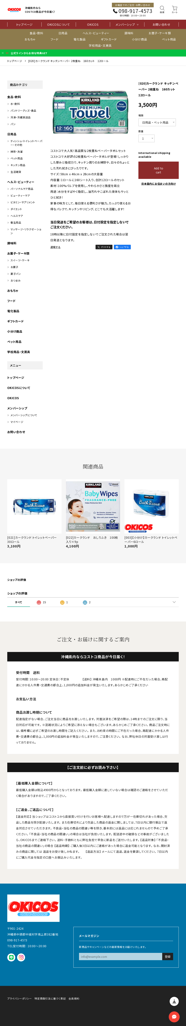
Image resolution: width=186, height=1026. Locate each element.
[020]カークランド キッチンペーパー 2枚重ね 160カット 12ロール (68, 61)
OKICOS (93, 24)
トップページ (24, 24)
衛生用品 (16, 222)
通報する (55, 247)
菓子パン (16, 274)
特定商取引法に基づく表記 (50, 998)
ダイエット (16, 209)
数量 (140, 131)
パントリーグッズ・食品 (23, 110)
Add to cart (158, 170)
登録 (168, 956)
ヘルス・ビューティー (96, 33)
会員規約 (73, 998)
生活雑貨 (16, 172)
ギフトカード (109, 39)
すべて (18, 602)
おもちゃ (30, 39)
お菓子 (14, 267)
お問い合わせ (161, 24)
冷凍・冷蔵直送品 (21, 117)
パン (13, 124)
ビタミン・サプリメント (23, 202)
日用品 (63, 33)
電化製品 (80, 39)
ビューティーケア (20, 195)
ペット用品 (169, 39)
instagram (21, 957)
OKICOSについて (58, 24)
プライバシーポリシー (19, 998)
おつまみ (16, 280)
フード (54, 39)
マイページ (17, 422)
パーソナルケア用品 (22, 189)
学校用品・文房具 (100, 45)
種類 (140, 115)
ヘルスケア (17, 216)
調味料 (129, 33)
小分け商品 (139, 39)
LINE (11, 957)
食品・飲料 (36, 33)
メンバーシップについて (24, 415)
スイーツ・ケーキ (20, 260)
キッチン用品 (18, 165)
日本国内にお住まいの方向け (158, 183)
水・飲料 (15, 104)
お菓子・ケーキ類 (160, 33)
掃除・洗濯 (17, 151)
